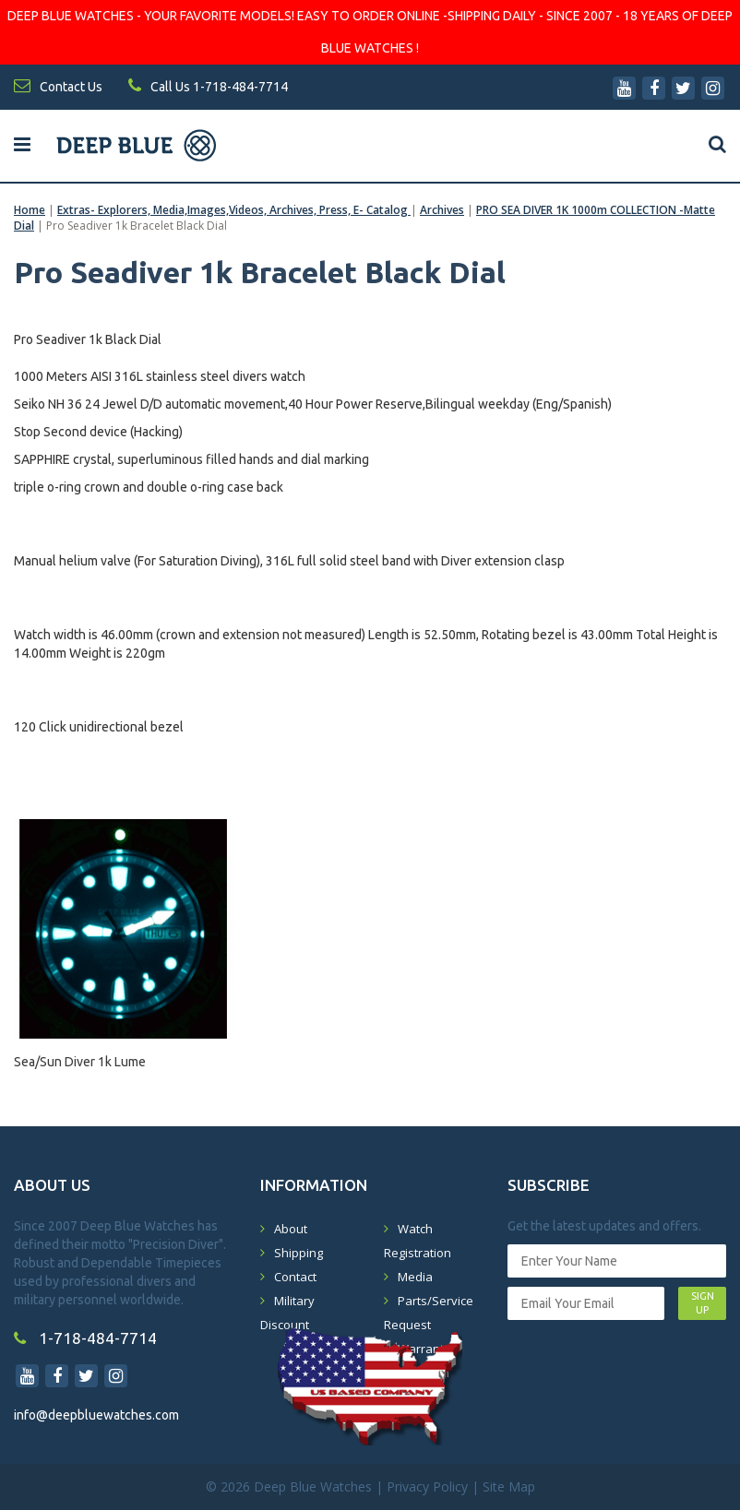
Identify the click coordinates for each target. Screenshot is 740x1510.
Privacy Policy (427, 1486)
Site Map (509, 1486)
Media (415, 1276)
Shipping (298, 1252)
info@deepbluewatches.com (96, 1415)
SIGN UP (702, 1303)
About (290, 1228)
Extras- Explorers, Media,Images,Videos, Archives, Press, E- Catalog (234, 210)
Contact (295, 1276)
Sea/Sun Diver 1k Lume (80, 1061)
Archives (442, 210)
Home (29, 210)
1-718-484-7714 (85, 1338)
